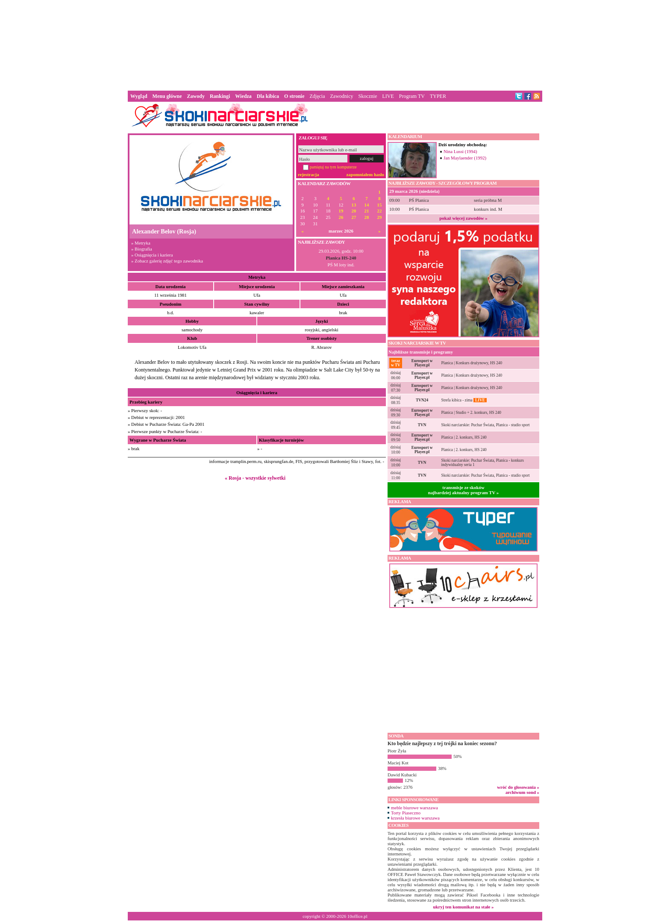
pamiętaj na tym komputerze (333, 167)
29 (379, 217)
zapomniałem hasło (365, 174)
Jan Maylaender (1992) (465, 157)
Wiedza (243, 96)
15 (379, 205)
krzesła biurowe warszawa (415, 817)
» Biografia (141, 248)
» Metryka (140, 242)
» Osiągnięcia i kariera (152, 254)
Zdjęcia (317, 96)
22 (379, 211)
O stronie (294, 96)
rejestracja (308, 174)
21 (366, 211)
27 (354, 217)
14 (366, 205)
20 (354, 211)
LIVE (388, 96)
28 (366, 217)
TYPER (438, 96)
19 (341, 211)
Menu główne (167, 96)
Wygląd (138, 96)
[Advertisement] (335, 44)
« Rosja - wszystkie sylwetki (255, 478)
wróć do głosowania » (518, 787)
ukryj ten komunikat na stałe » (463, 906)
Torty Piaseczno (405, 812)
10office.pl (357, 916)
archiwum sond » (522, 792)
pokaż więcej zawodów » (463, 218)
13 (354, 205)
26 (341, 217)
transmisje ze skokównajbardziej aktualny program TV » (463, 490)
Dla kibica (268, 96)
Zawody (196, 96)
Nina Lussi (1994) (460, 151)
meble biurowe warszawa (414, 807)
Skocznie (367, 96)
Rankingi (220, 96)
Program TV (412, 96)
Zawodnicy (341, 96)
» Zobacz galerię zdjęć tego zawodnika (167, 260)
